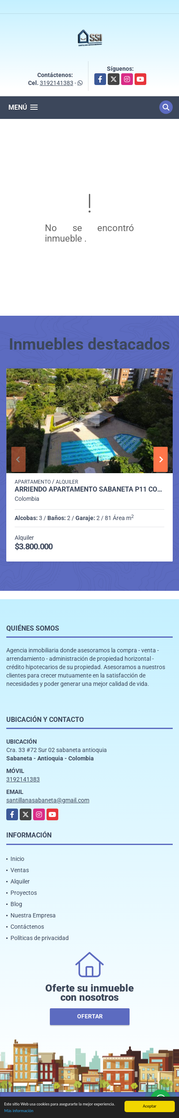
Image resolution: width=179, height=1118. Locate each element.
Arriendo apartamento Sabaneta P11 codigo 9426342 (89, 489)
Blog (16, 904)
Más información (19, 1111)
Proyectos (23, 892)
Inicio (17, 858)
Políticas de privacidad (39, 938)
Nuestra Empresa (33, 915)
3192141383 (56, 83)
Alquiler (20, 881)
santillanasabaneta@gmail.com (47, 800)
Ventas (19, 870)
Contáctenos (27, 926)
